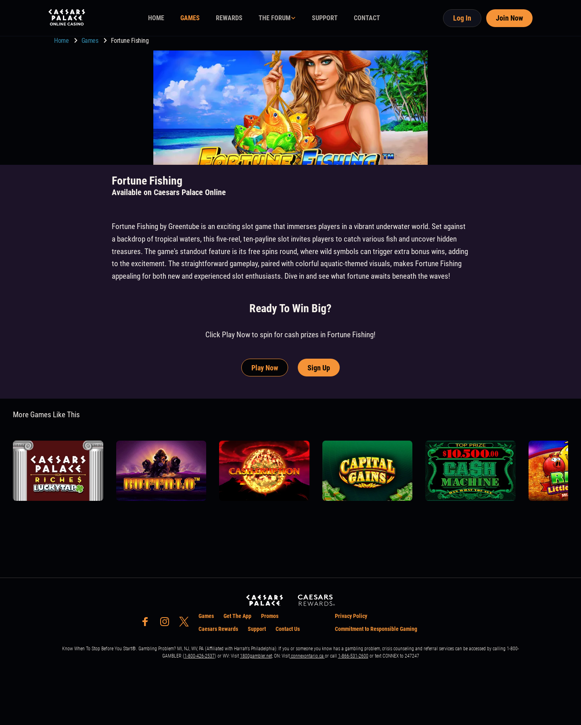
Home (62, 40)
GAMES (190, 18)
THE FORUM (274, 18)
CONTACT (367, 18)
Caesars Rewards (218, 629)
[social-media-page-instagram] (167, 623)
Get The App (237, 616)
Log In (462, 18)
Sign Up (318, 368)
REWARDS (229, 18)
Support (257, 629)
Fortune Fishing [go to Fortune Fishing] (130, 40)
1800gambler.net (256, 656)
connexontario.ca (307, 656)
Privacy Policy (351, 616)
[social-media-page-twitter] (186, 623)
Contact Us (288, 629)
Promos (269, 616)
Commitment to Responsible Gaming (376, 629)
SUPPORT (325, 18)
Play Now (264, 368)
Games (91, 40)
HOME (156, 18)
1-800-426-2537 (199, 656)
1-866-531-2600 (353, 656)
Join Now (509, 18)
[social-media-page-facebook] (147, 623)
